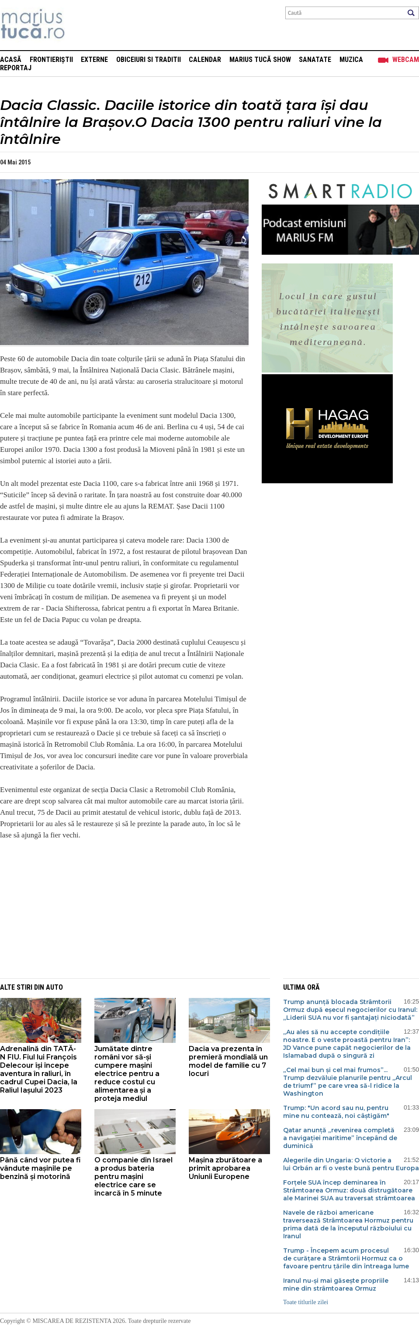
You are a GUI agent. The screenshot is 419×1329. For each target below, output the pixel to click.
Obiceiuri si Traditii (148, 59)
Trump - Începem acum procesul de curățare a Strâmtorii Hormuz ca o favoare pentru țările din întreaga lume (346, 1258)
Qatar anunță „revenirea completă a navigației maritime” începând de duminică (340, 1138)
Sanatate (315, 59)
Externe (94, 59)
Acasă (10, 59)
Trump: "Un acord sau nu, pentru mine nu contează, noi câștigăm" (336, 1112)
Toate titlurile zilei (305, 1302)
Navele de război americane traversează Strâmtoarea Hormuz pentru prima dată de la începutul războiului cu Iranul (348, 1224)
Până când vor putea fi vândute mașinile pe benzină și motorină (40, 1168)
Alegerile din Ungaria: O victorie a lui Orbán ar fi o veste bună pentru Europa (351, 1164)
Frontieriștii (51, 59)
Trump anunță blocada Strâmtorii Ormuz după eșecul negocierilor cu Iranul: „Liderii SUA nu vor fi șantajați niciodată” (350, 1010)
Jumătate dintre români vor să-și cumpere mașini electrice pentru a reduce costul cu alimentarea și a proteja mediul (126, 1074)
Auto (54, 987)
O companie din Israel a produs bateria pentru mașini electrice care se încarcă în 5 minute (133, 1176)
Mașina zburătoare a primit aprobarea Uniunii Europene (225, 1168)
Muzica (351, 59)
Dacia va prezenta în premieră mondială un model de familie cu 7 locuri (228, 1061)
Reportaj (15, 68)
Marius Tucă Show (260, 59)
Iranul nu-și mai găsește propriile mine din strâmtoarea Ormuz (335, 1284)
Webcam (405, 59)
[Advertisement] (118, 908)
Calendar (205, 59)
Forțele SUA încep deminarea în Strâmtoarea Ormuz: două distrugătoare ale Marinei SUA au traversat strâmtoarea (349, 1190)
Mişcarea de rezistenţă (79, 25)
